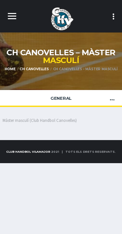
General (61, 98)
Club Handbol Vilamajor (28, 151)
